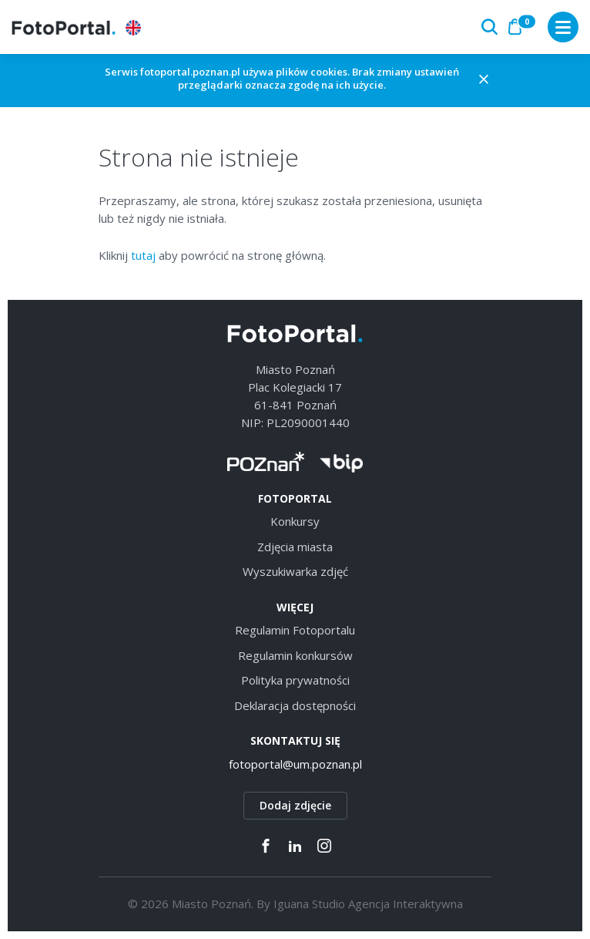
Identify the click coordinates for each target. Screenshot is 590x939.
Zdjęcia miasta (295, 546)
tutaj (143, 255)
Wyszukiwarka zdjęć (295, 571)
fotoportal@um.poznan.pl (295, 764)
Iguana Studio (309, 903)
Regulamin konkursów (295, 655)
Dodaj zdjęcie (295, 805)
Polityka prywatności (295, 680)
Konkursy (295, 521)
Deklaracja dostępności (295, 705)
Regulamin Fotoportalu (295, 630)
